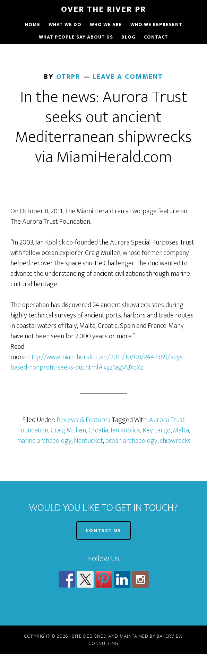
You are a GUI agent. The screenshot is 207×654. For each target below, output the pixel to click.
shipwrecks (175, 441)
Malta (181, 430)
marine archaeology (43, 441)
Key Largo (157, 430)
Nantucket (88, 441)
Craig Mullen (68, 430)
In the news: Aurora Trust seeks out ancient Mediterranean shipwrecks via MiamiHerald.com (103, 127)
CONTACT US (103, 531)
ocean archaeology (131, 441)
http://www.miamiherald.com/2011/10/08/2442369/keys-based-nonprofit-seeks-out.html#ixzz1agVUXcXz (97, 362)
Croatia (98, 430)
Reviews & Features (83, 420)
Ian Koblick (125, 430)
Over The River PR (103, 9)
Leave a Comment (128, 77)
